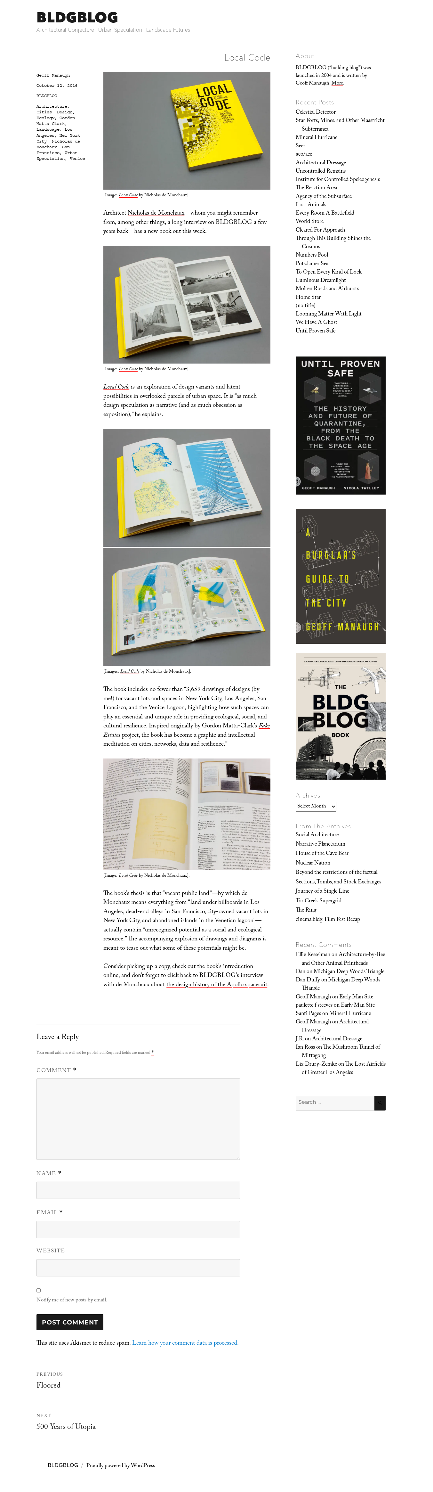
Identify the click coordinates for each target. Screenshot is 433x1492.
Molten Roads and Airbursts (327, 289)
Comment (56, 1071)
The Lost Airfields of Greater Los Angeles (344, 1069)
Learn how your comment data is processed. (185, 1344)
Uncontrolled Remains (321, 171)
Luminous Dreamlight (321, 281)
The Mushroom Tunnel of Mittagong (341, 1052)
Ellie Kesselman (313, 955)
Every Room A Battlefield (325, 213)
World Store (310, 222)
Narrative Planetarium (320, 844)
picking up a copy (148, 967)
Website (50, 1251)
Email (49, 1213)
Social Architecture (317, 835)
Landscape (48, 129)
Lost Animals (311, 205)
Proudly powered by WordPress (120, 1466)
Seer (300, 146)
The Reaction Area (316, 188)
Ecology (45, 117)
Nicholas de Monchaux (156, 214)
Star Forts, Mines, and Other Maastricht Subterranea (340, 125)
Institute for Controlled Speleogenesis (338, 180)
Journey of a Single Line (322, 892)
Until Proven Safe (315, 331)
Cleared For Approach (320, 230)
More (337, 83)
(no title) (306, 306)
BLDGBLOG (77, 17)
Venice (77, 158)
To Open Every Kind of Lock (329, 272)
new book (159, 232)
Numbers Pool (312, 255)
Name (49, 1174)
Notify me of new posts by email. (71, 1300)
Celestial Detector (316, 113)
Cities (44, 112)
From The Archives (323, 826)
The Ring (306, 910)
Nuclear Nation (313, 863)
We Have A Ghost (316, 323)
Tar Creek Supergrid (318, 901)
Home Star (308, 298)
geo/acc (304, 155)
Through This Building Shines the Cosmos (333, 243)
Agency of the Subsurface (324, 197)
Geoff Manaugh (53, 75)
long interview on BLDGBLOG (212, 223)
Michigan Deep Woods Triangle (349, 972)
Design (64, 112)
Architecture (51, 106)
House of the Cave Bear (322, 854)
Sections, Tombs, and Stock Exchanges (338, 882)
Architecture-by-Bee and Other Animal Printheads (343, 959)
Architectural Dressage (321, 163)
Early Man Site (356, 997)
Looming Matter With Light (329, 314)
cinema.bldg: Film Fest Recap (328, 920)
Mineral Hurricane (316, 138)
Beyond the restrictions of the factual (336, 873)
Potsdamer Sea (312, 264)
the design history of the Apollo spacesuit (216, 985)
